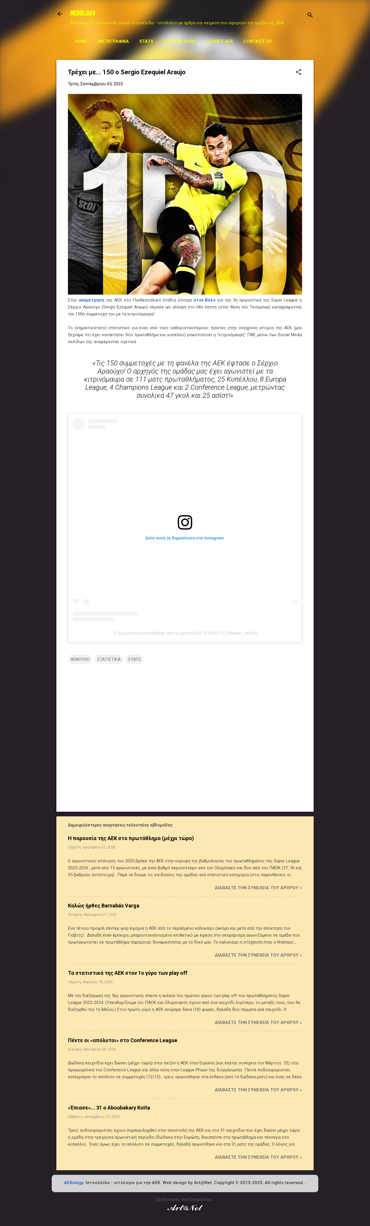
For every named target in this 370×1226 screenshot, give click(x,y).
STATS (146, 41)
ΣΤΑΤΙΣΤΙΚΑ (109, 659)
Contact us (257, 41)
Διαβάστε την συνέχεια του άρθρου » (258, 887)
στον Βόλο (204, 300)
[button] (298, 73)
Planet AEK (219, 41)
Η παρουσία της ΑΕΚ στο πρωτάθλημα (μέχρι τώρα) (131, 838)
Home (81, 41)
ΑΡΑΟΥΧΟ (80, 659)
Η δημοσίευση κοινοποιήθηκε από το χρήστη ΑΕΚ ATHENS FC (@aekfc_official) (185, 633)
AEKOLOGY (82, 13)
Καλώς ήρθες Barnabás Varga (103, 906)
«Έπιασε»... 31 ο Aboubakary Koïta (109, 1108)
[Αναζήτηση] (310, 16)
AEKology (73, 1182)
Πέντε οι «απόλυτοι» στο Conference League (122, 1040)
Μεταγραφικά (113, 41)
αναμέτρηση (91, 300)
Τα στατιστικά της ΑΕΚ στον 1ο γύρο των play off (127, 973)
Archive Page (180, 41)
